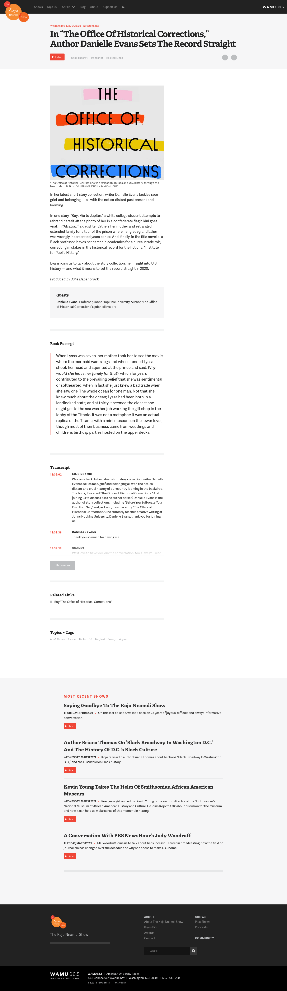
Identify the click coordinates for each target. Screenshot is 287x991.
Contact (149, 938)
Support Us (110, 7)
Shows (38, 7)
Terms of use (104, 982)
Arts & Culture (57, 639)
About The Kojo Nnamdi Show (163, 922)
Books (82, 639)
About (94, 7)
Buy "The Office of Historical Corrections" (83, 601)
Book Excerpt (79, 58)
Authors (72, 639)
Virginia (123, 639)
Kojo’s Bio (150, 927)
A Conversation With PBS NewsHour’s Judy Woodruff (127, 835)
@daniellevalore (104, 306)
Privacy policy (120, 982)
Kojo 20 (52, 7)
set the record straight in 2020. (124, 268)
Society (112, 639)
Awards (149, 933)
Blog (83, 7)
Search (193, 951)
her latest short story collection (78, 194)
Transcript (97, 58)
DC (90, 639)
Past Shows (202, 922)
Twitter (224, 58)
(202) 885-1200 (171, 978)
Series (66, 7)
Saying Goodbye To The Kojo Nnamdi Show (114, 705)
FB (233, 58)
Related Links (114, 58)
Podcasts (201, 927)
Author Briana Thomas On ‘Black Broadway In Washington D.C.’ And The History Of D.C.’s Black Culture (138, 746)
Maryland (100, 639)
